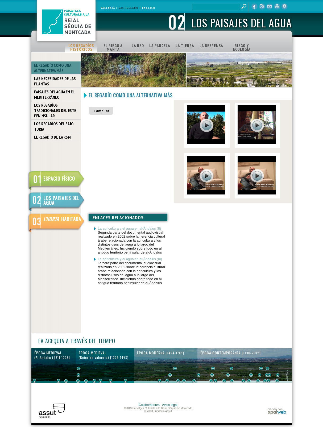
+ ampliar (101, 110)
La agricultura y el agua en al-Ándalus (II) (129, 228)
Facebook (254, 6)
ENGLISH (148, 8)
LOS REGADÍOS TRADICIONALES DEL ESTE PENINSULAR (55, 110)
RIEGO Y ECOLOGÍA (242, 47)
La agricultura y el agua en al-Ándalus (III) (130, 259)
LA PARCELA (159, 45)
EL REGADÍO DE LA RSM (52, 137)
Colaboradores (149, 405)
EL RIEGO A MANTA (113, 47)
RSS (262, 6)
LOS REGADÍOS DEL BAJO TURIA (53, 126)
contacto (269, 6)
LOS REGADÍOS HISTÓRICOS (81, 47)
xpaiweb (277, 411)
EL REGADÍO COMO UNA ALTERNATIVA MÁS (52, 68)
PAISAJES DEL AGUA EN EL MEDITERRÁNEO (54, 94)
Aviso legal (169, 405)
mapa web (277, 6)
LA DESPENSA (211, 45)
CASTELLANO (129, 8)
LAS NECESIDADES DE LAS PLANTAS (55, 81)
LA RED (138, 45)
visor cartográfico (284, 6)
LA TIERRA (185, 45)
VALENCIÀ (108, 8)
